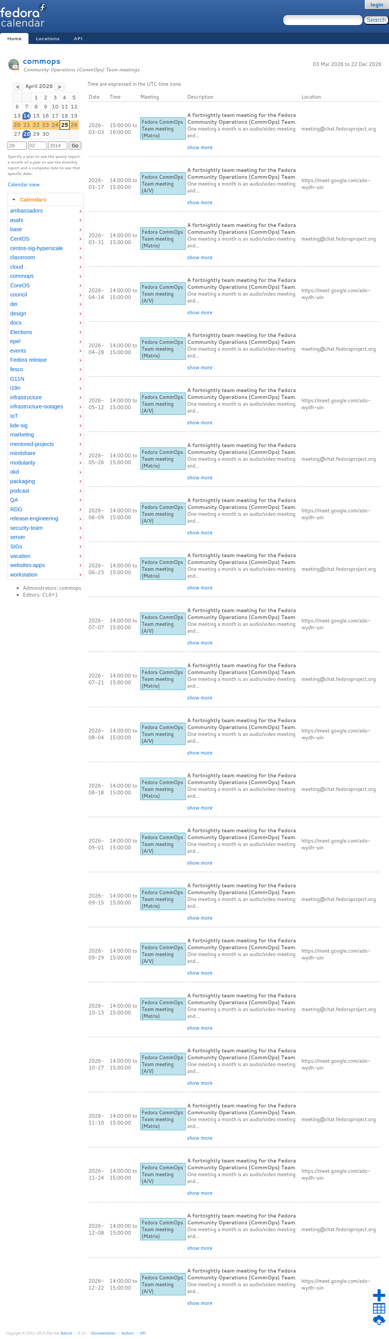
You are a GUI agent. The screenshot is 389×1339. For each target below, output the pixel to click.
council (18, 294)
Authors (128, 1333)
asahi (16, 220)
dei (13, 304)
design (18, 313)
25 (64, 124)
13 (17, 115)
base (16, 229)
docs (16, 323)
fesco (16, 369)
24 (55, 124)
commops (41, 61)
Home (14, 38)
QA (14, 500)
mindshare (23, 453)
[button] (18, 87)
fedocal (66, 1333)
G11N (17, 379)
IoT (14, 416)
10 (55, 106)
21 (26, 124)
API (78, 38)
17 (55, 115)
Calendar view (24, 184)
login (376, 4)
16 (45, 115)
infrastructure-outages (36, 406)
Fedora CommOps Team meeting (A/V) (162, 183)
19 (74, 115)
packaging (22, 481)
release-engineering (34, 518)
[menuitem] (45, 211)
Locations (48, 38)
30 (45, 134)
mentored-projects (32, 444)
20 (17, 124)
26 (74, 124)
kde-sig (19, 425)
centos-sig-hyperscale (36, 248)
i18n (15, 388)
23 (45, 124)
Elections (21, 332)
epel (15, 341)
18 (64, 115)
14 (26, 115)
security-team (26, 528)
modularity (22, 463)
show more (200, 147)
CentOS (20, 239)
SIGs (16, 546)
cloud (16, 267)
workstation (24, 575)
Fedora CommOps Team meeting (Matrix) (162, 128)
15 (36, 115)
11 (64, 106)
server (17, 537)
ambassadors (26, 211)
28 (26, 134)
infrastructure (26, 397)
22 (36, 124)
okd (14, 472)
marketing (22, 435)
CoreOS (20, 285)
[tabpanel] (46, 393)
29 (36, 134)
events (18, 351)
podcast (19, 491)
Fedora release (28, 360)
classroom (22, 257)
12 (74, 106)
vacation (20, 556)
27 (17, 134)
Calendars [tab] (28, 200)
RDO (16, 509)
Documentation (103, 1333)
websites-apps (27, 565)
